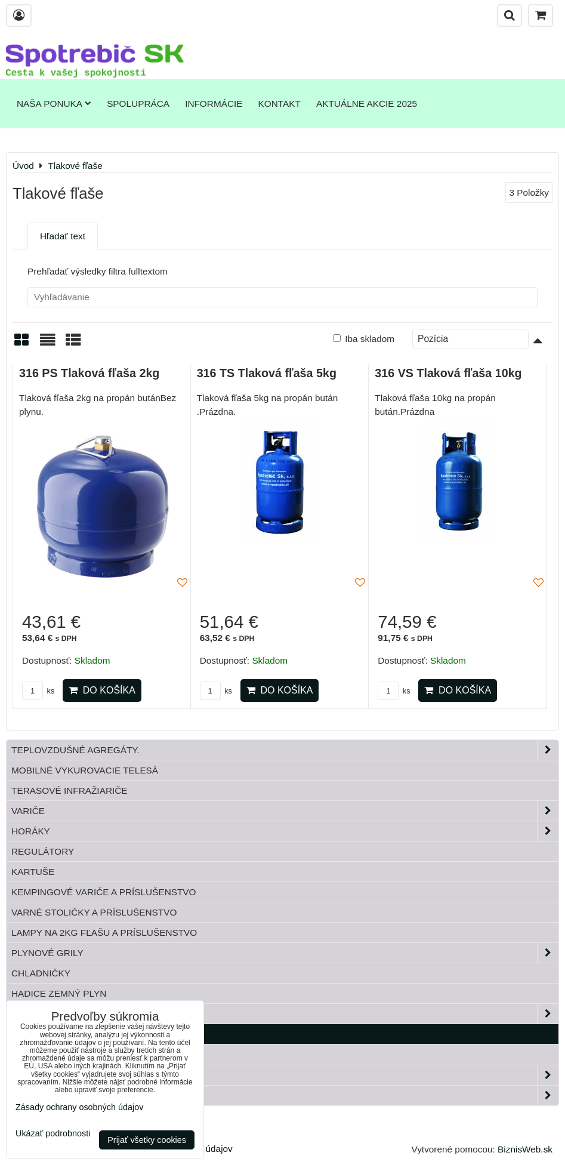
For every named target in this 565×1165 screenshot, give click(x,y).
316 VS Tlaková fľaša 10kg (448, 373)
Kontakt (279, 103)
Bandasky (36, 1054)
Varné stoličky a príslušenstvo (94, 912)
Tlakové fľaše (48, 1034)
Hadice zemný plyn (58, 993)
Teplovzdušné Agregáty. (284, 750)
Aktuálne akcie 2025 (366, 103)
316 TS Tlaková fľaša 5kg (266, 373)
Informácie (213, 103)
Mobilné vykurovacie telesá (84, 770)
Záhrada (284, 1075)
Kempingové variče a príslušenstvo (103, 892)
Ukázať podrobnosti (53, 1133)
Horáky (284, 831)
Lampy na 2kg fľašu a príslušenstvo (104, 932)
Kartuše (32, 872)
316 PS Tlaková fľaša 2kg (89, 373)
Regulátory (42, 851)
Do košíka (102, 690)
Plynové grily (284, 953)
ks (38, 690)
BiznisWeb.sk (525, 1149)
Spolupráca (138, 103)
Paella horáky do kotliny (284, 1095)
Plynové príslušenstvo (284, 1014)
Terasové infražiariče (69, 790)
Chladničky (40, 973)
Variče (284, 811)
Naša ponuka (54, 103)
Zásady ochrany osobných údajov (79, 1107)
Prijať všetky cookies (146, 1140)
